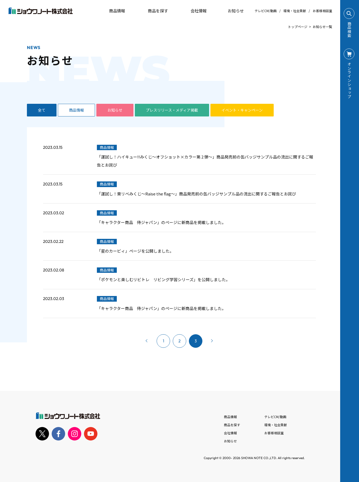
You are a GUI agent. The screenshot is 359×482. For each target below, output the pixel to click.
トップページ (297, 26)
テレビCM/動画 (266, 10)
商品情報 (76, 110)
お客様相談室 (322, 10)
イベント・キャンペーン (242, 110)
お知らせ (232, 11)
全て (41, 110)
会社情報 (230, 433)
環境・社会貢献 (294, 10)
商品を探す (153, 11)
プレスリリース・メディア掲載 (172, 110)
